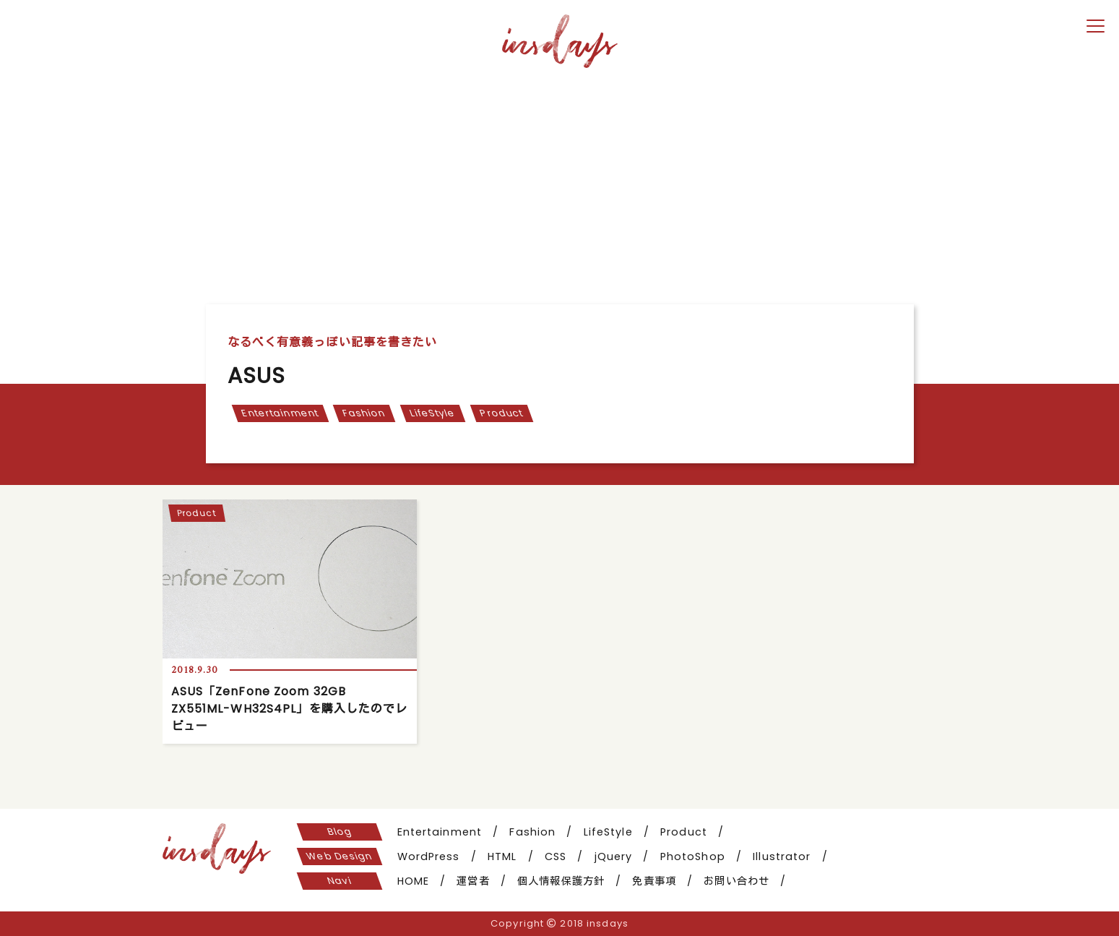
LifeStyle (432, 413)
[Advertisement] (559, 181)
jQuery (614, 856)
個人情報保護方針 (561, 881)
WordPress (428, 856)
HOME (413, 881)
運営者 (473, 881)
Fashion (363, 413)
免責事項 (653, 881)
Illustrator (782, 856)
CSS (555, 856)
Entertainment (279, 413)
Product (501, 413)
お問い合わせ (736, 881)
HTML (502, 856)
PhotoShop (692, 856)
